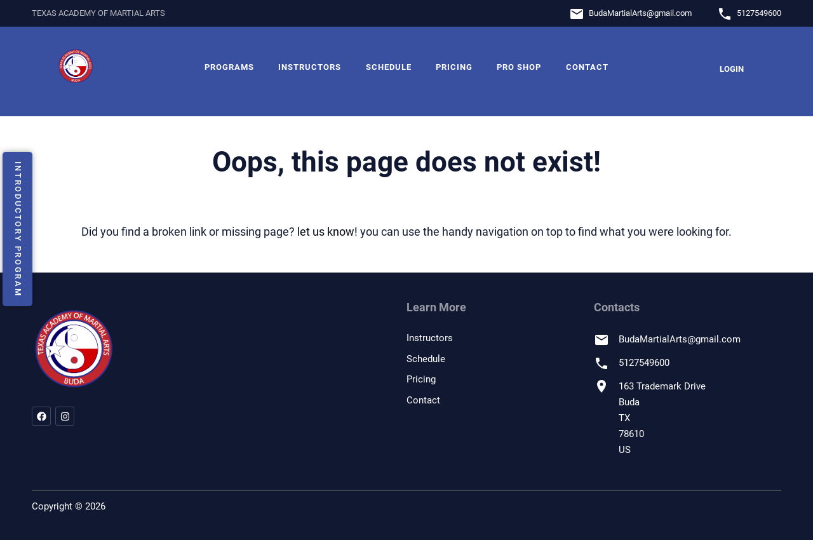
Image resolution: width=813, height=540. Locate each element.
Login (732, 69)
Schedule (389, 67)
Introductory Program (18, 229)
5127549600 (759, 13)
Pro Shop (519, 67)
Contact (587, 67)
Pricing (454, 67)
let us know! (327, 231)
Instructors (309, 67)
